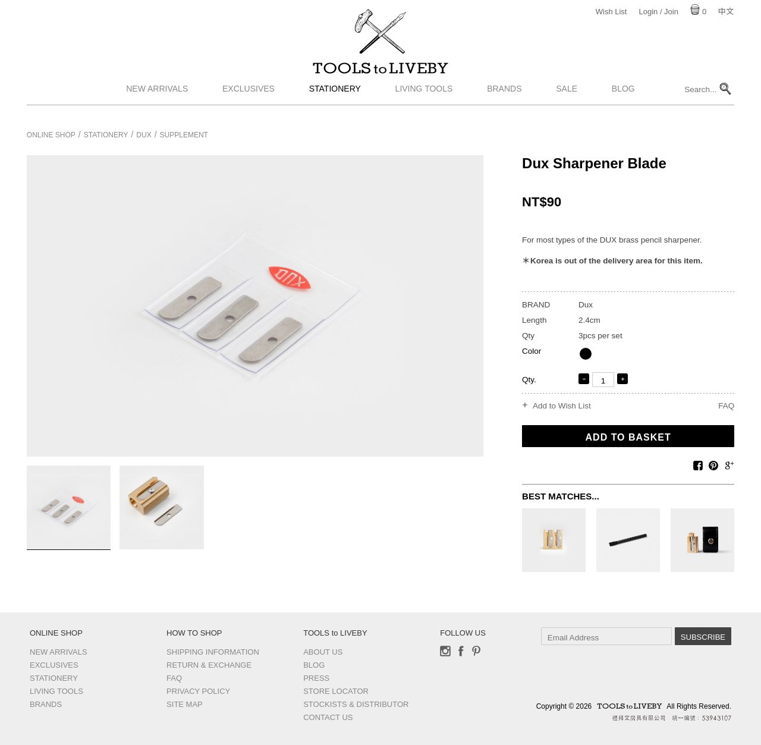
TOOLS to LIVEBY (380, 75)
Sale (566, 103)
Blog (623, 103)
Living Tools (424, 103)
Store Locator (336, 691)
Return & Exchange (208, 665)
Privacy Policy (198, 691)
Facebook (460, 651)
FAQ (726, 405)
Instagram (445, 651)
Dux (143, 135)
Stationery (335, 103)
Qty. (529, 379)
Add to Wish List (562, 406)
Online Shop (51, 135)
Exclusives (248, 103)
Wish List (611, 11)
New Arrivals (157, 103)
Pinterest (476, 651)
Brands (504, 103)
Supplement (184, 135)
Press (316, 678)
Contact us (328, 717)
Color (531, 351)
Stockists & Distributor (355, 704)
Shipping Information (212, 651)
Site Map (184, 704)
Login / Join (658, 11)
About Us (322, 651)
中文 (726, 11)
